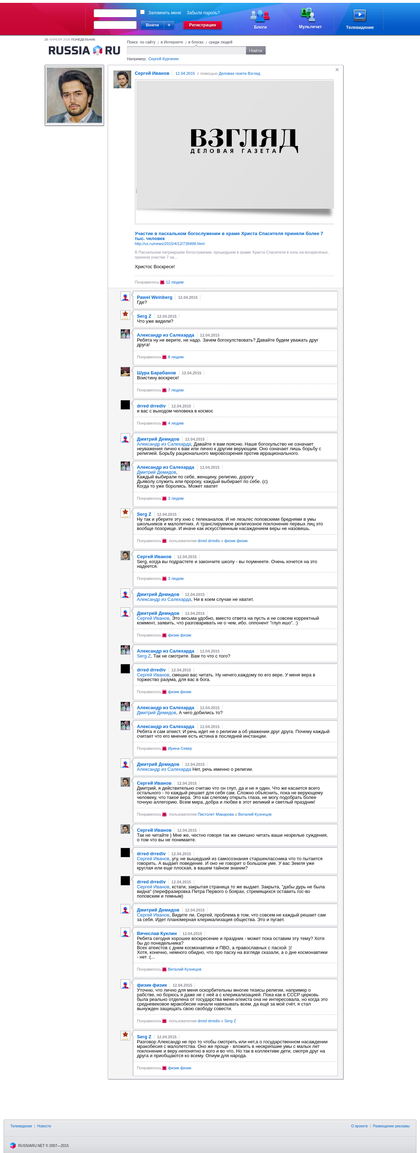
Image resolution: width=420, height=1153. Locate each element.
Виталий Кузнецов (255, 814)
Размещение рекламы (391, 1126)
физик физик (235, 541)
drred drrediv (209, 541)
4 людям (176, 423)
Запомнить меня (164, 12)
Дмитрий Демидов (156, 472)
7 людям (176, 390)
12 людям (175, 282)
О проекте (359, 1126)
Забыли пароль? (203, 12)
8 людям (176, 357)
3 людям (176, 498)
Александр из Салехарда (164, 444)
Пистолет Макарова (216, 814)
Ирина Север (180, 748)
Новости (44, 1126)
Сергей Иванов (153, 618)
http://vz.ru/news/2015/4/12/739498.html (170, 243)
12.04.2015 (185, 73)
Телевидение (21, 1126)
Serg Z (144, 656)
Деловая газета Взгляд (239, 73)
